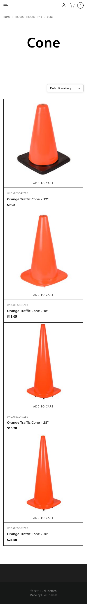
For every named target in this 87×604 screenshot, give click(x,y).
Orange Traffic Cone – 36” (28, 534)
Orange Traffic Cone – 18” (28, 310)
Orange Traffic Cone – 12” (28, 199)
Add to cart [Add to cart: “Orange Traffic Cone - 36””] (43, 518)
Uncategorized (17, 193)
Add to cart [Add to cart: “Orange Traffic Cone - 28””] (43, 406)
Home (6, 16)
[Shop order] (65, 88)
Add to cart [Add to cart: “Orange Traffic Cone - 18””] (43, 295)
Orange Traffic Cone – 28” (28, 422)
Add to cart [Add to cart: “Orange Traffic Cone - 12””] (43, 183)
